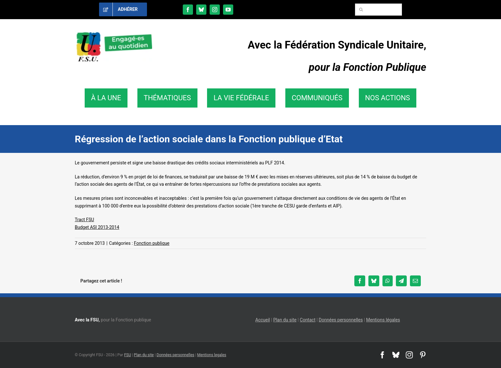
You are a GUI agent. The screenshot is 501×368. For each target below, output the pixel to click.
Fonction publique (151, 243)
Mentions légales (383, 319)
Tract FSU (84, 219)
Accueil (262, 319)
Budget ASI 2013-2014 (97, 227)
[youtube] (228, 9)
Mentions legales (211, 355)
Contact (307, 319)
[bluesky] (201, 9)
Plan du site (285, 319)
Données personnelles (341, 319)
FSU (127, 355)
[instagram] (215, 9)
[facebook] (188, 9)
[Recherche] (361, 10)
